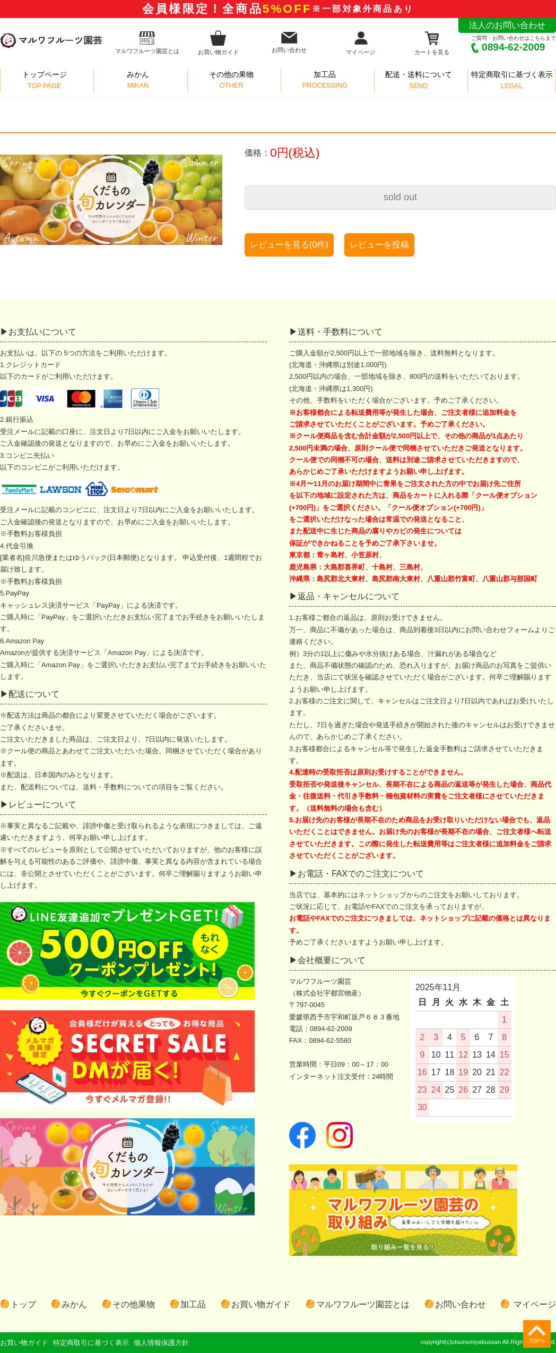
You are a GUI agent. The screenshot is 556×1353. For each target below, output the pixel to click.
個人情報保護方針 (161, 1343)
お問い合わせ (289, 42)
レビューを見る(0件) (289, 244)
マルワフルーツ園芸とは (147, 42)
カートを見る (431, 42)
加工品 (193, 1304)
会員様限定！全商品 (278, 8)
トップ (23, 1304)
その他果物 (133, 1304)
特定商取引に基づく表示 (91, 1343)
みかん (74, 1304)
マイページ (360, 42)
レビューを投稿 (379, 244)
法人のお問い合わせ (507, 25)
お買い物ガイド (218, 42)
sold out (400, 197)
